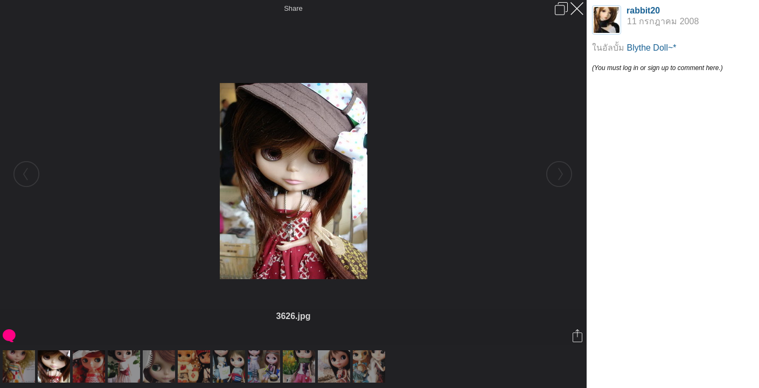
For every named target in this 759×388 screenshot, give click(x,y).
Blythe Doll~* (651, 47)
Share (293, 8)
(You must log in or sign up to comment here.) (657, 68)
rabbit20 (643, 10)
